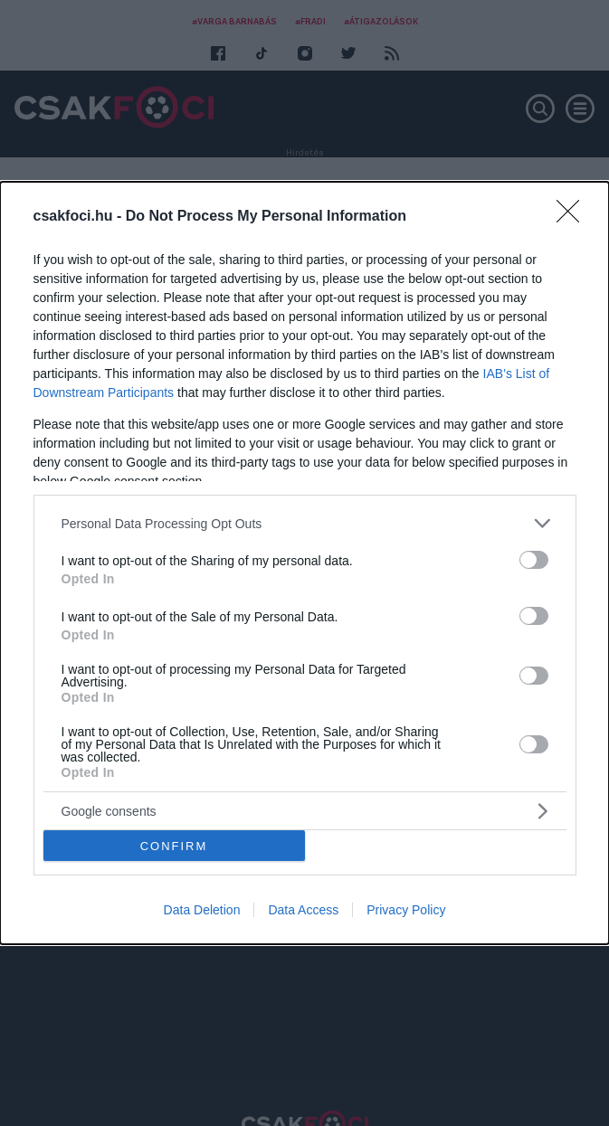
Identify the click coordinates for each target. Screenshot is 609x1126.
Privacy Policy (405, 910)
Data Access (303, 910)
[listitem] (305, 523)
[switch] (533, 560)
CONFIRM (174, 846)
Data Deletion (202, 910)
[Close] (574, 217)
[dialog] (304, 563)
